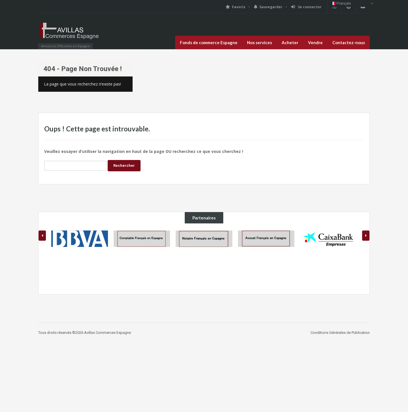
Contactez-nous (348, 42)
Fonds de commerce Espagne (208, 42)
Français (341, 3)
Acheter (290, 42)
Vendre (315, 42)
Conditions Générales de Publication (340, 332)
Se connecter (306, 7)
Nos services (259, 42)
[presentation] (42, 235)
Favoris (235, 7)
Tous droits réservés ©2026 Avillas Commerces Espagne (84, 332)
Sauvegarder (268, 7)
